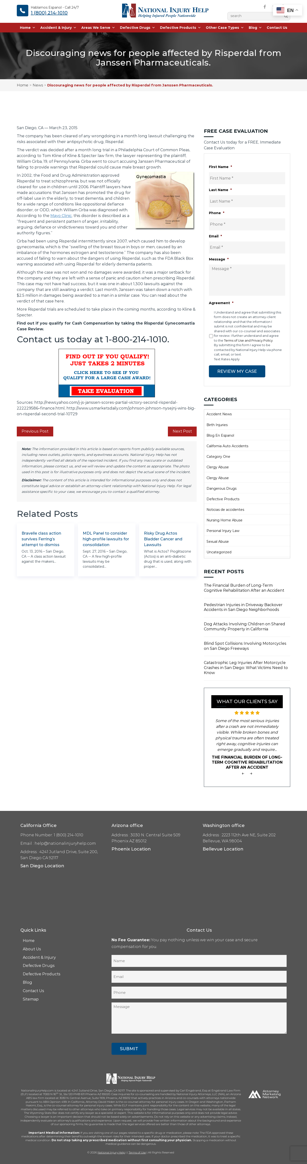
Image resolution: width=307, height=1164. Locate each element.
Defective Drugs (137, 27)
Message (219, 259)
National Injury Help (111, 1152)
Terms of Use (137, 1152)
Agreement (221, 303)
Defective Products (180, 27)
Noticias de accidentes (225, 509)
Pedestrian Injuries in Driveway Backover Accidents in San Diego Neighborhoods (243, 607)
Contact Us (277, 27)
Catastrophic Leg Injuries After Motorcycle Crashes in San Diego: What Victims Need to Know (246, 667)
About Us (32, 949)
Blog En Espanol (220, 435)
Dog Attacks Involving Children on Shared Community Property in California (244, 626)
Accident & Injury (58, 27)
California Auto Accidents (227, 446)
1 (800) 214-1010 (49, 13)
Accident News (219, 414)
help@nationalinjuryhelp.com (65, 843)
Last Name (220, 190)
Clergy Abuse (218, 467)
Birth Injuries (217, 425)
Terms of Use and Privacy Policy (248, 340)
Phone (216, 213)
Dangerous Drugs (221, 488)
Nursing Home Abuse (224, 520)
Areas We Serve (98, 27)
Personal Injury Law (223, 531)
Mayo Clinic (61, 215)
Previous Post (35, 431)
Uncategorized (219, 552)
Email (215, 236)
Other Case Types (225, 27)
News (38, 85)
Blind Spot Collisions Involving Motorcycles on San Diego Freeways (245, 646)
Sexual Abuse (218, 541)
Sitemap (31, 999)
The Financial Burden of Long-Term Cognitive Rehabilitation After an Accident (244, 588)
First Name (220, 167)
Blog (255, 27)
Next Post (182, 431)
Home (27, 27)
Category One (218, 456)
